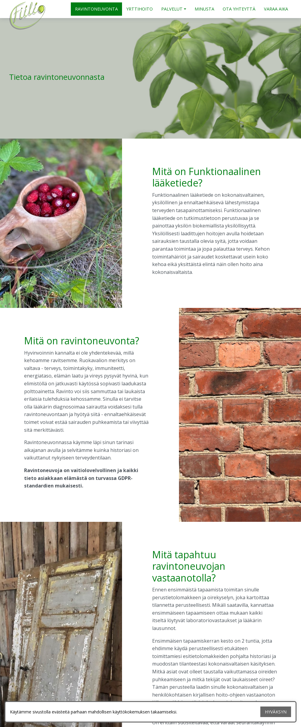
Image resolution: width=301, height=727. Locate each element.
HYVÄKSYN (276, 712)
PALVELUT (172, 9)
